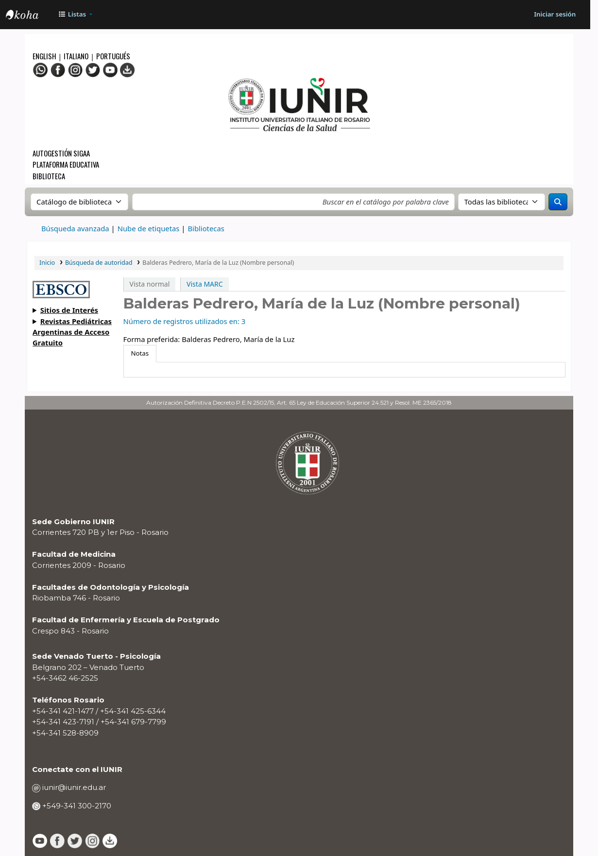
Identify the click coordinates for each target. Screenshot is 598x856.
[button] (75, 14)
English (45, 56)
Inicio (47, 262)
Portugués (113, 56)
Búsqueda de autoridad (99, 262)
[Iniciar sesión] (555, 14)
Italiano (76, 56)
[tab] (139, 354)
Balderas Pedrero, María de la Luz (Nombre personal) (218, 262)
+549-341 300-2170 (75, 805)
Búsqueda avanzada (75, 228)
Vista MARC (204, 284)
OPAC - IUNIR (30, 15)
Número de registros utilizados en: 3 (184, 321)
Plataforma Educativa (66, 164)
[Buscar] (557, 201)
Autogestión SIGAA (61, 153)
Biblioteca (49, 176)
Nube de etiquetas (149, 228)
